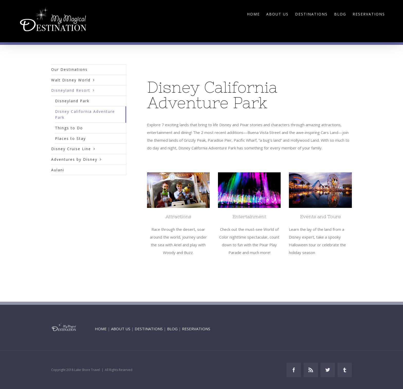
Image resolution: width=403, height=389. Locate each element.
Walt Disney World (70, 80)
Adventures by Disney (74, 159)
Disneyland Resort (70, 90)
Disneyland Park (72, 100)
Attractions (178, 216)
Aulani (57, 169)
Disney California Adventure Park (85, 114)
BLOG (172, 328)
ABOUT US (120, 328)
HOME (101, 328)
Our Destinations (69, 69)
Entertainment (249, 216)
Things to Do (69, 127)
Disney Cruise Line (71, 148)
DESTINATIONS (149, 328)
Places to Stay (70, 138)
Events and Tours (320, 216)
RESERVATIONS (196, 328)
